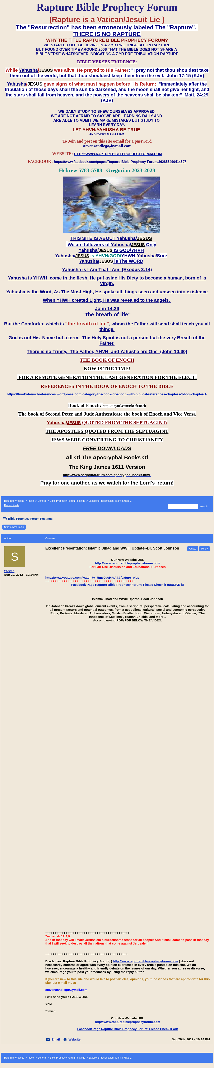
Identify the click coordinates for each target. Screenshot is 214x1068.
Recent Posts (11, 505)
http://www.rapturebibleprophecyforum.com (127, 563)
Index (31, 500)
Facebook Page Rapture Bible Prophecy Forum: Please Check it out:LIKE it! (127, 584)
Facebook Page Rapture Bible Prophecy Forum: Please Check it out (127, 1029)
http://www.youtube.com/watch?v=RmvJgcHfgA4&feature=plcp (92, 577)
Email (55, 1039)
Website (74, 1039)
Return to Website (14, 500)
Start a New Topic (14, 527)
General (41, 500)
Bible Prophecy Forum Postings (67, 500)
